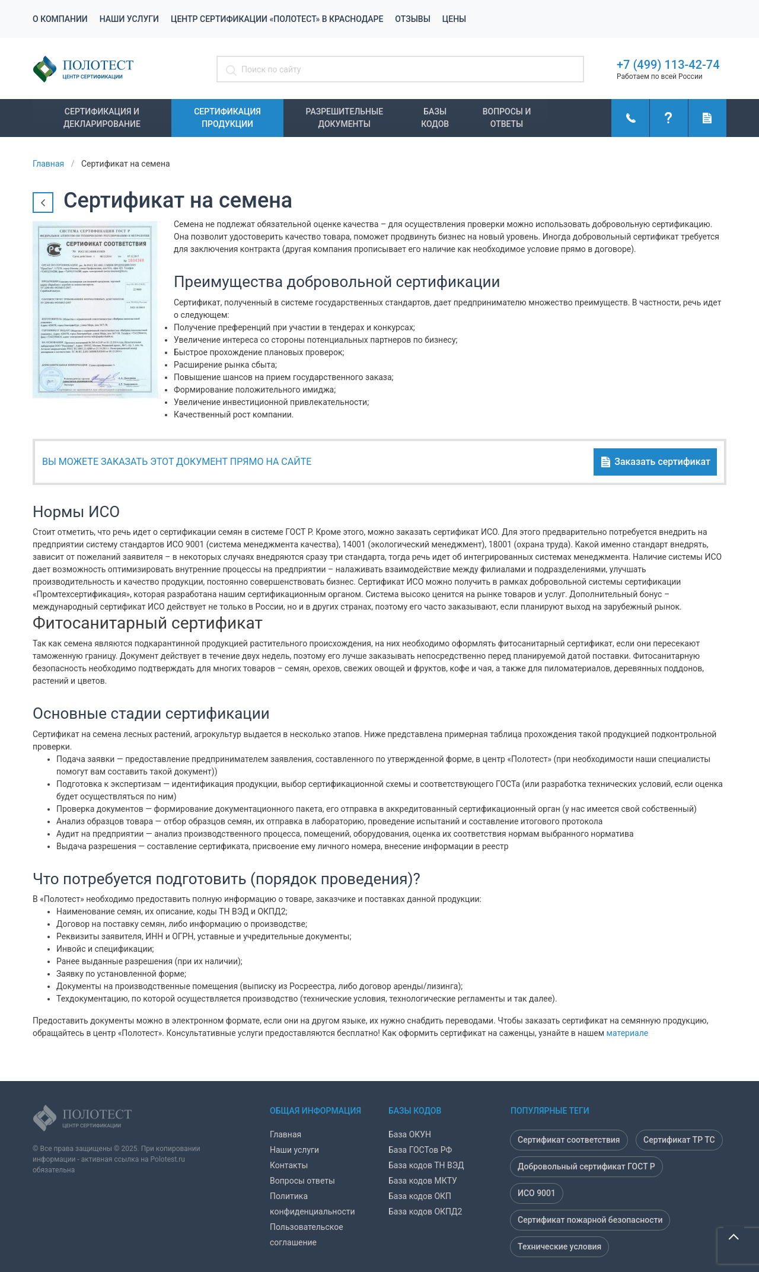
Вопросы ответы (302, 1180)
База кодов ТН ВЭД (426, 1165)
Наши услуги (129, 19)
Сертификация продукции (227, 118)
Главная (285, 1134)
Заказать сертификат (655, 462)
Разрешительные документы (345, 118)
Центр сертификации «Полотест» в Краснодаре (277, 19)
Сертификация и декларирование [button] (102, 118)
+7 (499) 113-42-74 (668, 65)
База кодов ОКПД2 (425, 1211)
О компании (60, 19)
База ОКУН (409, 1134)
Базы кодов (435, 118)
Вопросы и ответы (507, 118)
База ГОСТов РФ (420, 1150)
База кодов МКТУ (422, 1180)
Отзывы (412, 19)
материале (628, 1033)
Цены (454, 19)
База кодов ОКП (419, 1196)
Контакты (289, 1165)
